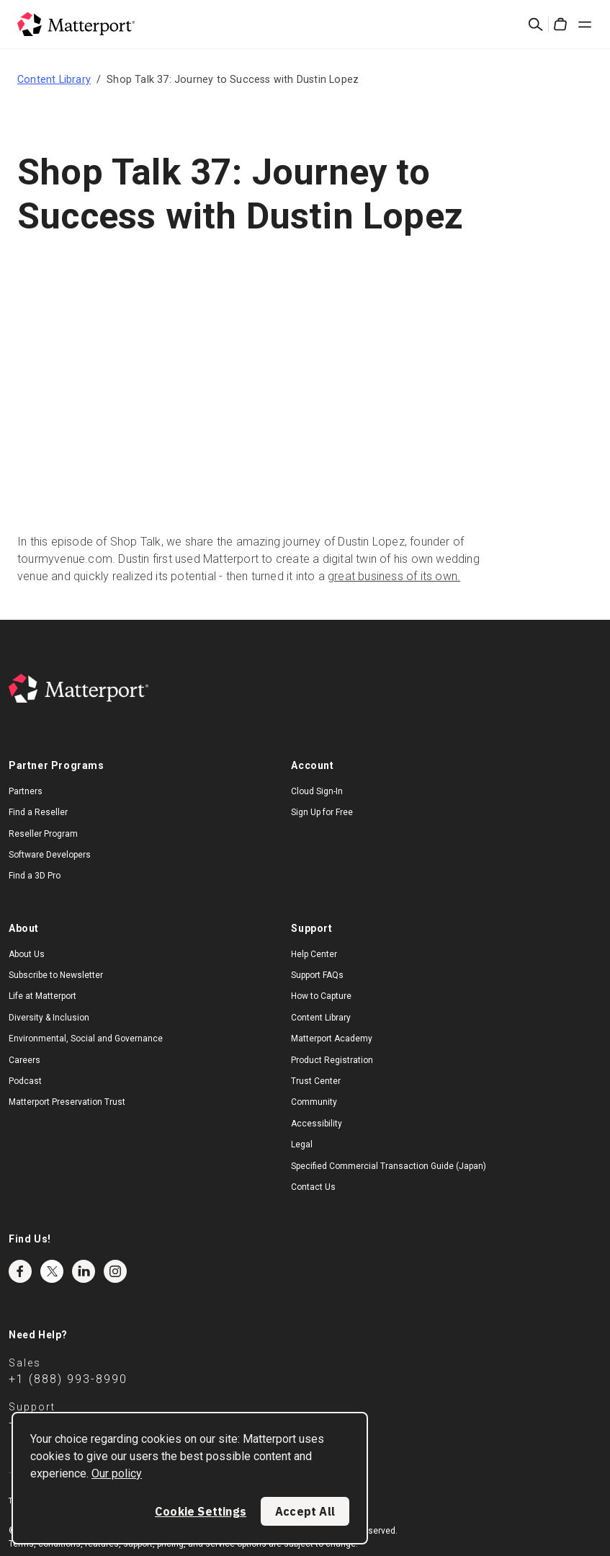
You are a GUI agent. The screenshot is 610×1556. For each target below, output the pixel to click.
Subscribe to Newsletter (56, 975)
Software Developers (50, 855)
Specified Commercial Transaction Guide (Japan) (388, 1166)
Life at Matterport (42, 996)
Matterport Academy (331, 1038)
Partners (25, 791)
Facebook (20, 1271)
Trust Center (316, 1081)
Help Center (314, 954)
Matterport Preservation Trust (67, 1102)
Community (314, 1102)
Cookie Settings (200, 1511)
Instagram (115, 1271)
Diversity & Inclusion (49, 1018)
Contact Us (313, 1187)
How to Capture (321, 996)
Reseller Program (43, 834)
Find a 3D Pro (34, 876)
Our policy (116, 1473)
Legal (302, 1144)
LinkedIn (83, 1271)
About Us (27, 954)
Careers (24, 1060)
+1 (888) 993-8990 (68, 1379)
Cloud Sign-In (317, 791)
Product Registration (332, 1060)
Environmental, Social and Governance (86, 1038)
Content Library (54, 79)
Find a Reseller (38, 812)
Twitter (51, 1271)
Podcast (25, 1081)
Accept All (305, 1511)
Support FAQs (317, 975)
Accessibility (316, 1124)
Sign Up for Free (322, 812)
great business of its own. (394, 576)
